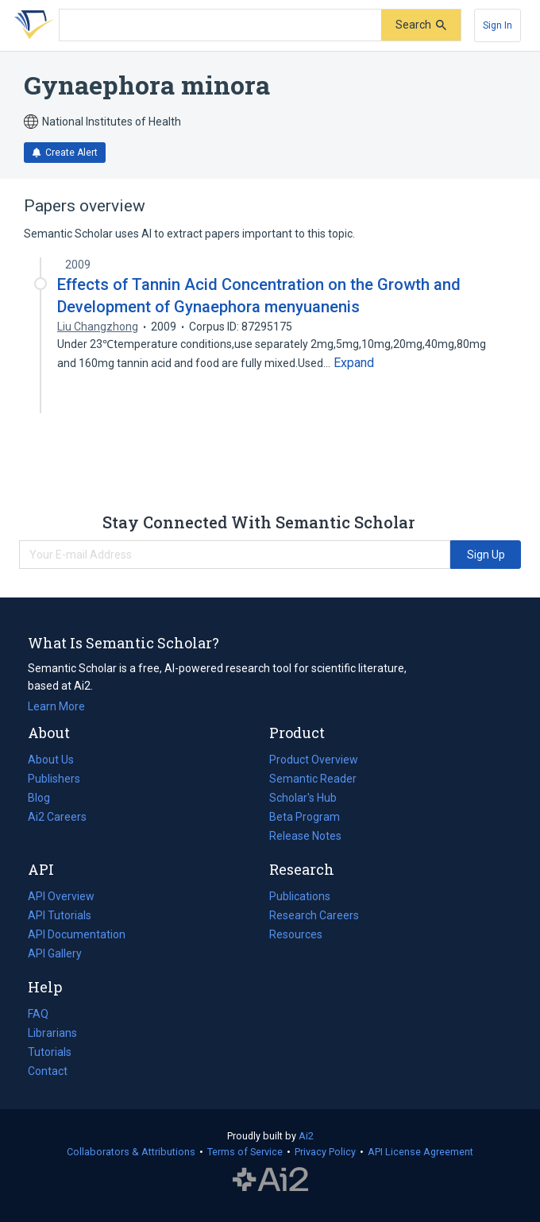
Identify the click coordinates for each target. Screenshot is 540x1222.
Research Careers (314, 915)
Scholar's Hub (303, 797)
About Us (51, 759)
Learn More (56, 706)
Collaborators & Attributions (131, 1152)
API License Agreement (420, 1152)
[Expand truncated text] (354, 363)
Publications (299, 896)
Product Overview (313, 759)
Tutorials (49, 1052)
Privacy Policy (325, 1152)
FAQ (38, 1013)
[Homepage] (31, 25)
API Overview (61, 896)
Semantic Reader (313, 778)
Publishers (54, 778)
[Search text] (220, 25)
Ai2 (306, 1136)
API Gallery (55, 953)
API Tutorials (59, 915)
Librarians (52, 1033)
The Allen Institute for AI (270, 1180)
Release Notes (305, 835)
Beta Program (304, 816)
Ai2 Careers (57, 816)
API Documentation (76, 934)
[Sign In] (497, 25)
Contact (48, 1071)
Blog (45, 797)
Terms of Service (245, 1152)
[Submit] (421, 25)
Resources (295, 934)
